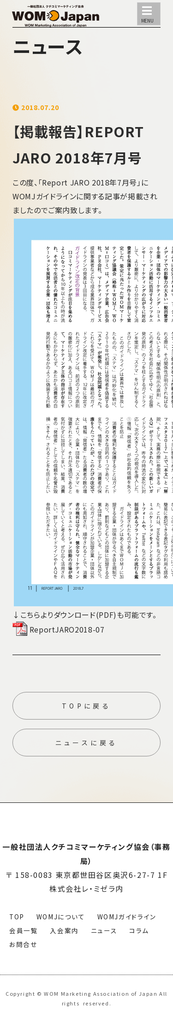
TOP (16, 916)
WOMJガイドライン (126, 916)
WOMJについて (60, 916)
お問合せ (23, 944)
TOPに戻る (86, 705)
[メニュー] (148, 14)
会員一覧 (23, 930)
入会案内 (64, 930)
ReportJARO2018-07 (58, 629)
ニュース (104, 930)
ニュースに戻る (86, 742)
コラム (139, 930)
